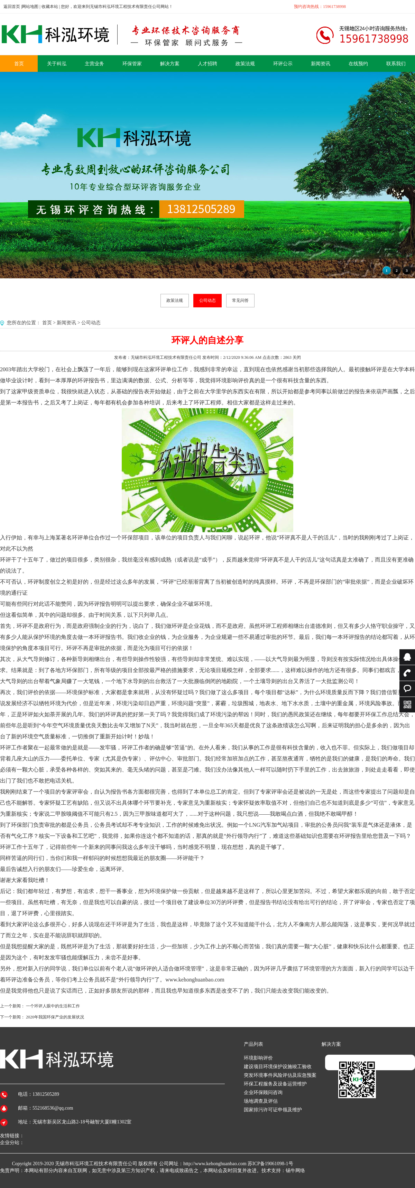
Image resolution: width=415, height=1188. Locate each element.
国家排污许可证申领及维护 (273, 1109)
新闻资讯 (66, 322)
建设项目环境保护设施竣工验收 (278, 1066)
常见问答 (240, 300)
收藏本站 (50, 6)
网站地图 (30, 6)
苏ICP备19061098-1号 (270, 1163)
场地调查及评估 (261, 1101)
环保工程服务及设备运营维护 (275, 1083)
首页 (47, 322)
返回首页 (11, 6)
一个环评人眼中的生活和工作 (53, 1006)
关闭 (297, 357)
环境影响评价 (258, 1058)
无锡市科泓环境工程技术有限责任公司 (96, 1163)
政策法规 (174, 300)
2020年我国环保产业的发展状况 (55, 1017)
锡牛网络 (295, 1170)
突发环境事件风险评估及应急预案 (280, 1075)
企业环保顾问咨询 (263, 1092)
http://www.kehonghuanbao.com (215, 1163)
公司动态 (207, 300)
